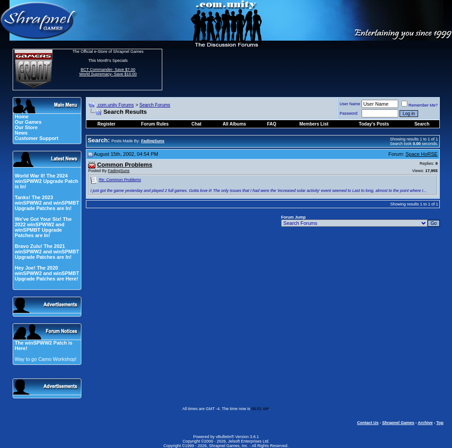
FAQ (272, 123)
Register (107, 123)
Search (421, 123)
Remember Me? (419, 105)
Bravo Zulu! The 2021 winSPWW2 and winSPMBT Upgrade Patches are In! (46, 251)
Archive (425, 422)
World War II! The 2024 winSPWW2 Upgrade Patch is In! (46, 181)
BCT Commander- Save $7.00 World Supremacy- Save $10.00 (108, 71)
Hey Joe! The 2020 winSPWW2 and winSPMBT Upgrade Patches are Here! (46, 273)
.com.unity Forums (115, 105)
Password (348, 113)
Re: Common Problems (120, 179)
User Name (349, 104)
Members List (313, 123)
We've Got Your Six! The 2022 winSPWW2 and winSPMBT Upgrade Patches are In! (42, 227)
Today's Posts (374, 123)
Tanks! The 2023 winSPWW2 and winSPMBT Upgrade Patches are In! (46, 203)
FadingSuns (119, 170)
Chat (196, 123)
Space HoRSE (421, 154)
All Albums (234, 123)
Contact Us (368, 422)
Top (439, 422)
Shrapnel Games (398, 422)
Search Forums (154, 105)
